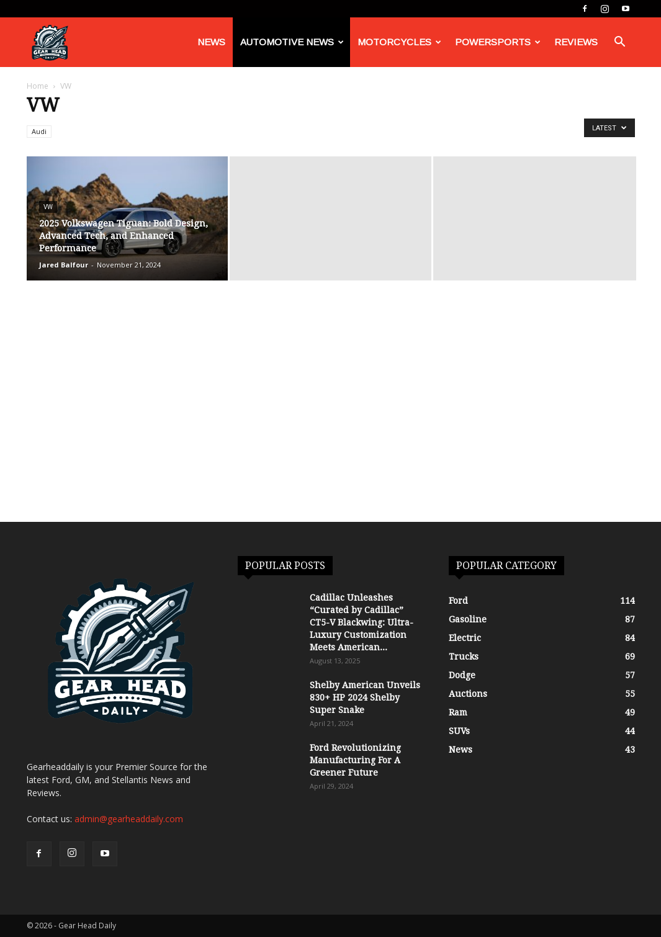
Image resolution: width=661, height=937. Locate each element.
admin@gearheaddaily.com (128, 819)
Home (37, 86)
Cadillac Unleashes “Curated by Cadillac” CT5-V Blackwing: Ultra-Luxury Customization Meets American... (361, 622)
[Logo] (50, 42)
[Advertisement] (330, 429)
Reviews (576, 42)
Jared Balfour (63, 264)
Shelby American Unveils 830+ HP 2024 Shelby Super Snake (365, 697)
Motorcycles (399, 42)
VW (48, 207)
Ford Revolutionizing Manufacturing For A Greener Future (355, 760)
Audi (39, 131)
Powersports (498, 42)
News (211, 42)
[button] (620, 43)
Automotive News (292, 42)
